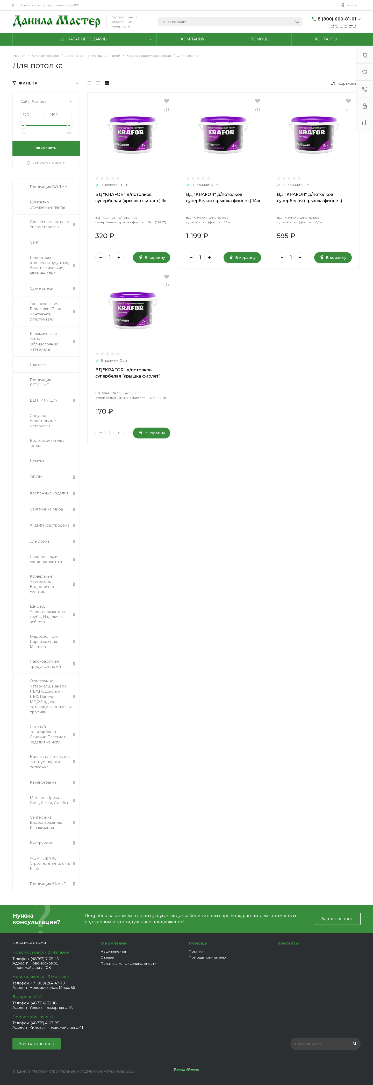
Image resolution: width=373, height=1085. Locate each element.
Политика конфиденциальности (128, 963)
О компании (114, 943)
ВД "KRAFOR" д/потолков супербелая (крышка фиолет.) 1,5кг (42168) (128, 376)
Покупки (196, 951)
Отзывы (107, 957)
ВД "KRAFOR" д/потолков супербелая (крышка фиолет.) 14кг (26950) (223, 200)
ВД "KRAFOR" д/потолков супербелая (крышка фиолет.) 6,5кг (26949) (309, 200)
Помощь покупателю (207, 957)
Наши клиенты (113, 951)
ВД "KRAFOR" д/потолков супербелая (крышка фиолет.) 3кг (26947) (131, 200)
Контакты (288, 943)
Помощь (198, 943)
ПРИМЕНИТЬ (46, 148)
